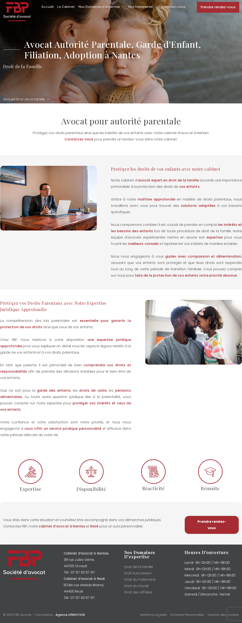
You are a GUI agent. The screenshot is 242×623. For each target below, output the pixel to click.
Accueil (9, 99)
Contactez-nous (79, 139)
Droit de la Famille (30, 99)
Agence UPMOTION (70, 615)
